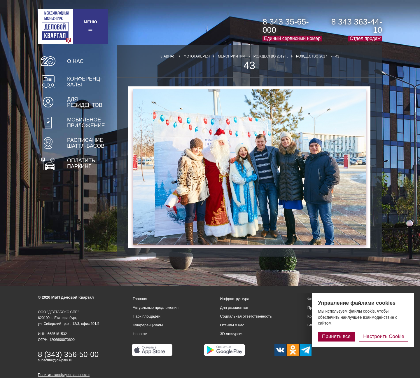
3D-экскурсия (231, 334)
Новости (140, 334)
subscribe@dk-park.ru (55, 360)
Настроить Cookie (383, 336)
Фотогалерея (197, 56)
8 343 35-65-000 (285, 25)
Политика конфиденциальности (64, 375)
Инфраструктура (234, 299)
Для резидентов (84, 102)
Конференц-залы (84, 82)
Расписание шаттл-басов (85, 143)
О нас (75, 61)
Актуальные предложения (155, 307)
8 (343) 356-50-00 (68, 354)
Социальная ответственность (246, 316)
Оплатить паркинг (81, 163)
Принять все (336, 336)
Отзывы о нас (232, 325)
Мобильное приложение (86, 122)
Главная (168, 56)
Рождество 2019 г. (270, 56)
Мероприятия (231, 56)
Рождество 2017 (311, 56)
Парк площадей (146, 316)
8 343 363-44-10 (356, 25)
